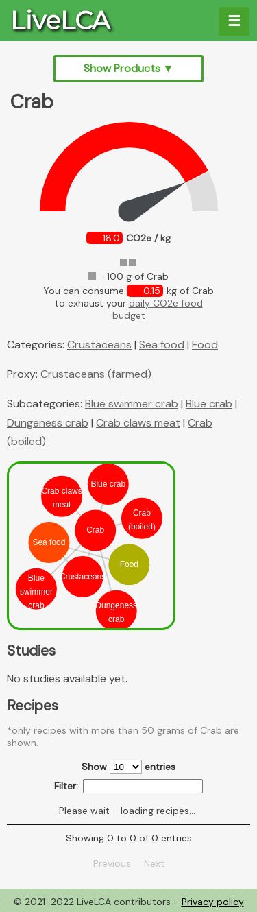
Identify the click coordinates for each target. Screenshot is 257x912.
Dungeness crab (47, 423)
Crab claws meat (138, 423)
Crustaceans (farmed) (95, 374)
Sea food (161, 344)
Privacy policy (213, 902)
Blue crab (209, 403)
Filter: (128, 786)
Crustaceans (99, 344)
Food (205, 344)
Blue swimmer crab (131, 403)
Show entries (128, 767)
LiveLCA (60, 20)
